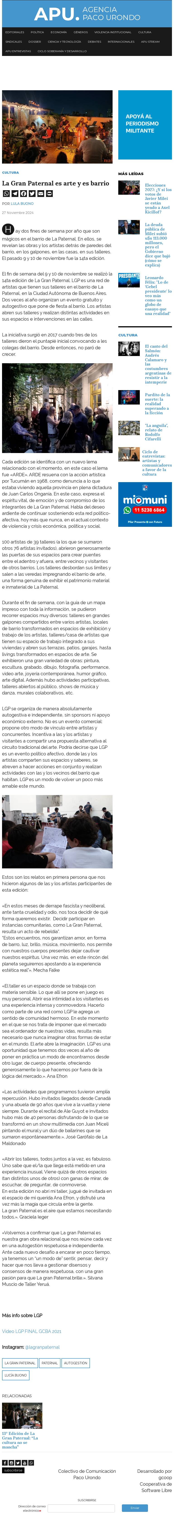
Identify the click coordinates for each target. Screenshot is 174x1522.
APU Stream (150, 41)
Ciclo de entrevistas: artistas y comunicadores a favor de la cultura (157, 463)
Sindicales (13, 41)
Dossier (35, 41)
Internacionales (121, 41)
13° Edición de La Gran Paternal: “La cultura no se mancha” (20, 1440)
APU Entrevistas (18, 51)
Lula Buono (22, 204)
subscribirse (13, 1470)
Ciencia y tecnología (64, 41)
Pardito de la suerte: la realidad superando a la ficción (157, 403)
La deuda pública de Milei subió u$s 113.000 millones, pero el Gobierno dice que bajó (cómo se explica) (157, 244)
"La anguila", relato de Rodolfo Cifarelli (156, 432)
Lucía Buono (16, 1375)
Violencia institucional (112, 32)
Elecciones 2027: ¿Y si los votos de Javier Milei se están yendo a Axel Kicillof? (158, 199)
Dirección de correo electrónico (32, 1508)
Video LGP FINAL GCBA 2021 (31, 1331)
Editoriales (14, 32)
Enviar (135, 1508)
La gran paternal (20, 1363)
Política (37, 32)
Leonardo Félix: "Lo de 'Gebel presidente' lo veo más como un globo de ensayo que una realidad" (158, 295)
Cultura (144, 32)
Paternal (50, 1363)
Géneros (81, 32)
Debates (94, 41)
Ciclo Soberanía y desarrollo (62, 51)
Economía (59, 32)
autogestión (75, 1363)
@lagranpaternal (42, 1347)
